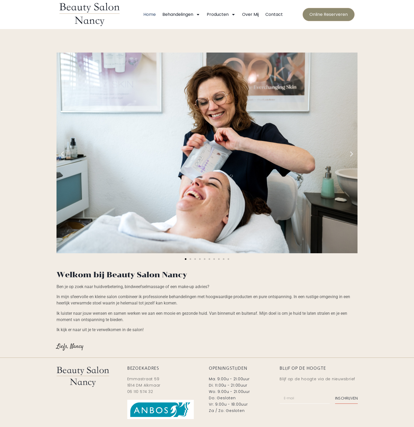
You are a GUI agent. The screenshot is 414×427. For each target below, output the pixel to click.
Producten (221, 14)
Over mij (250, 14)
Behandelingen (181, 14)
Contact (274, 14)
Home (149, 14)
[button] (62, 154)
